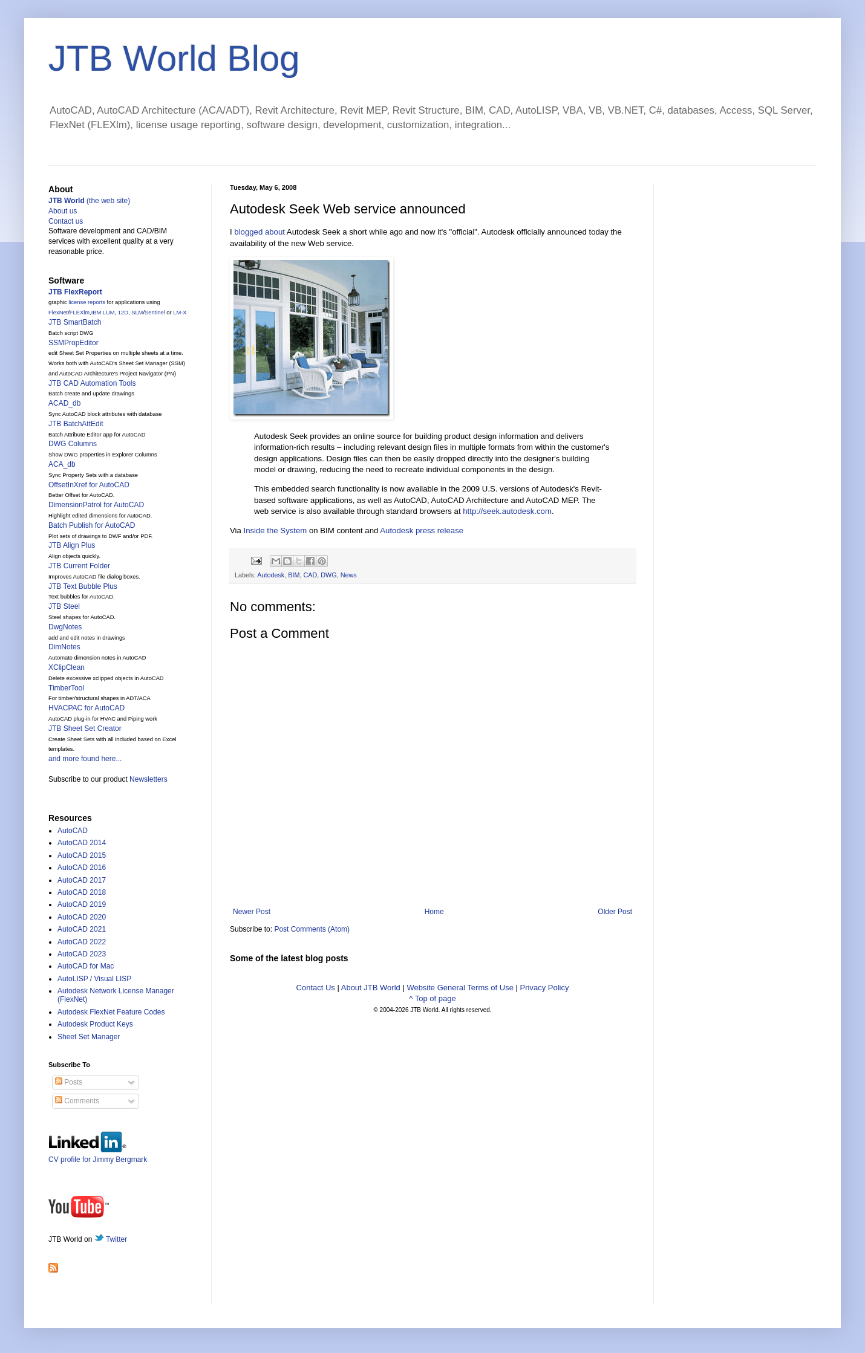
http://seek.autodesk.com (507, 511)
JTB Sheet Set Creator (85, 728)
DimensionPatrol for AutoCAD (96, 505)
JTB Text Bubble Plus (82, 586)
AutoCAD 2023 (81, 954)
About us (62, 211)
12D (123, 313)
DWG (328, 575)
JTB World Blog (174, 58)
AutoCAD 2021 (81, 929)
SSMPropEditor (73, 343)
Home (434, 911)
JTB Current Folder (79, 566)
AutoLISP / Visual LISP (94, 979)
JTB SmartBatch (74, 322)
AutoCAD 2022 (81, 942)
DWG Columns (72, 444)
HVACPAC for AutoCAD (86, 708)
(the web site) (89, 200)
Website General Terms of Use (460, 987)
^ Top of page (432, 998)
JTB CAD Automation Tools (92, 383)
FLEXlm (80, 313)
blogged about (259, 231)
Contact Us (315, 987)
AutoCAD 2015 (81, 855)
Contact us (65, 221)
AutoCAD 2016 (81, 867)
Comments (77, 1101)
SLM (137, 313)
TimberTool (66, 688)
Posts (68, 1082)
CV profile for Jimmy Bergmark (97, 1155)
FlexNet (58, 313)
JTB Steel (64, 606)
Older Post (615, 911)
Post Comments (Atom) (312, 929)
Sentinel (155, 313)
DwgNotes (65, 627)
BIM (293, 575)
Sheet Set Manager (88, 1037)
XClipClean (66, 667)
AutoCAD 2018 (81, 892)
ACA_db (62, 464)
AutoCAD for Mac (85, 966)
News (349, 575)
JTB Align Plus (71, 545)
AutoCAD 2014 (81, 843)
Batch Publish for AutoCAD (91, 525)
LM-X (179, 313)
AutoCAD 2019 (81, 904)
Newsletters (148, 779)
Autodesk (270, 575)
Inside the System (275, 530)
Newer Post (251, 911)
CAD (310, 575)
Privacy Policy (544, 987)
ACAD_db (64, 403)
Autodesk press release (421, 530)
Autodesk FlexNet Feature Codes (111, 1012)
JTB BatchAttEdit (75, 424)
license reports (86, 302)
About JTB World (370, 987)
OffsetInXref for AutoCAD (88, 485)
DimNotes (64, 647)
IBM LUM (103, 313)
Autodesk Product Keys (95, 1024)
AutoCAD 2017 (81, 880)
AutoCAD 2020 (81, 917)
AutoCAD (72, 830)
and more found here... (85, 758)
